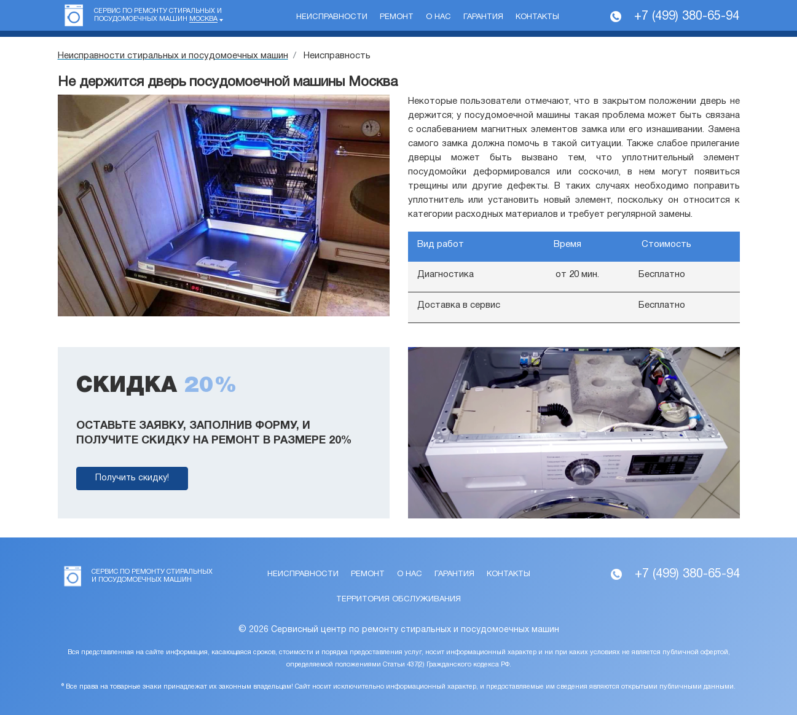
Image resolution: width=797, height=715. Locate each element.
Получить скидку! (132, 478)
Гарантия (483, 17)
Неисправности (331, 17)
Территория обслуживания (398, 599)
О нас (438, 17)
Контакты (537, 17)
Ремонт (397, 17)
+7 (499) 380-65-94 (686, 16)
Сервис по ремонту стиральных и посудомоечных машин (158, 15)
